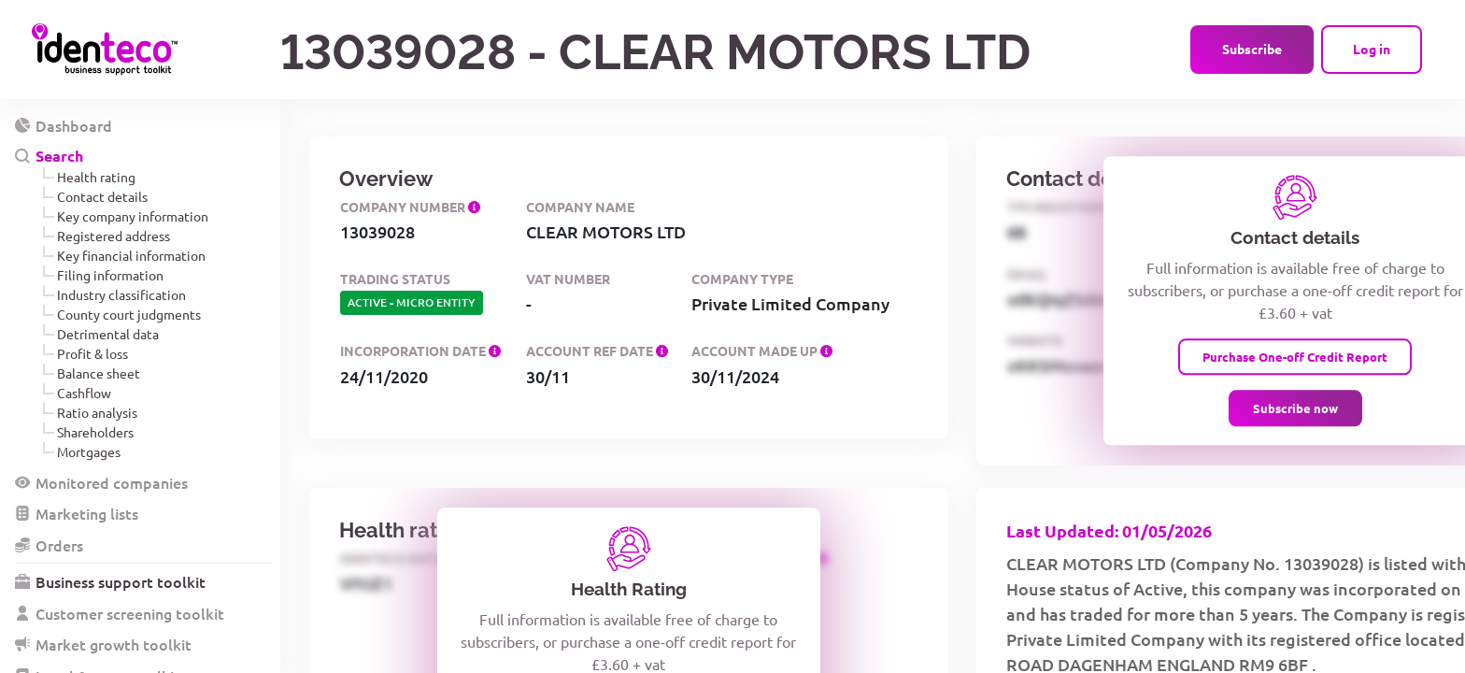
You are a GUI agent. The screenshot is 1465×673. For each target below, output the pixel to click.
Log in (1371, 48)
